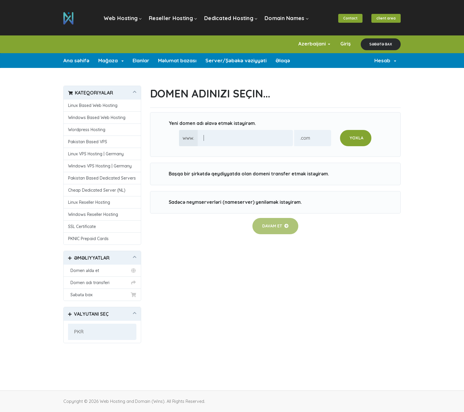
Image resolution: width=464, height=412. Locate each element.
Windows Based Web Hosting (96, 117)
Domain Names (286, 18)
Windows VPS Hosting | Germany (100, 166)
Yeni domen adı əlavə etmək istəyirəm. (207, 123)
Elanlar (141, 60)
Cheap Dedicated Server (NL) (96, 190)
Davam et (275, 226)
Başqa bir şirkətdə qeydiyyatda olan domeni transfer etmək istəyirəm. (244, 174)
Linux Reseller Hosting (89, 202)
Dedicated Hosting (230, 18)
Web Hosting (122, 18)
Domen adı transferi (102, 282)
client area (386, 18)
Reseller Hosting (172, 18)
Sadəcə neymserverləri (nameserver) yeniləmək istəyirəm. (230, 202)
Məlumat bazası (177, 60)
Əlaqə (283, 60)
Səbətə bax (380, 44)
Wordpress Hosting (86, 129)
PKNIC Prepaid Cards (88, 238)
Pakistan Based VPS (87, 141)
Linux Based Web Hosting (92, 105)
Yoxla (356, 138)
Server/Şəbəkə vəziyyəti (236, 60)
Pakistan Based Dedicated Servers (102, 178)
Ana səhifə (76, 60)
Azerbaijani (314, 43)
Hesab (385, 60)
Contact (350, 18)
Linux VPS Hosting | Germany (96, 154)
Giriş (345, 43)
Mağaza (111, 60)
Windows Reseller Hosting (93, 214)
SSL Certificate (82, 226)
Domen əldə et (102, 270)
